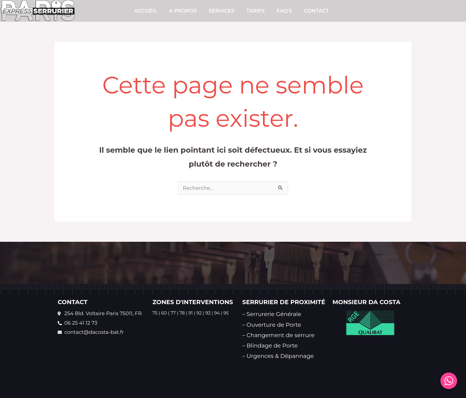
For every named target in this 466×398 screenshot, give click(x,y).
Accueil (145, 11)
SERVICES (221, 11)
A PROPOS (183, 11)
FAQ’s (284, 11)
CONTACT (316, 11)
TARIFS (255, 11)
